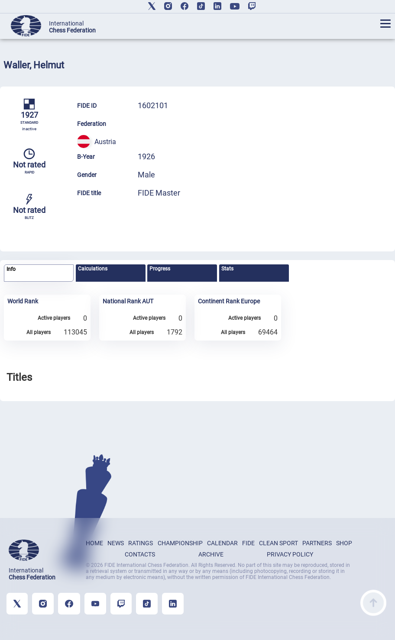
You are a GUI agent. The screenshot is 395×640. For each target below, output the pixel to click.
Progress (159, 269)
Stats (227, 269)
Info (11, 269)
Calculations (92, 269)
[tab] (39, 273)
